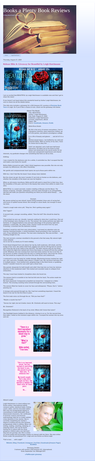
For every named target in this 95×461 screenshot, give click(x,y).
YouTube (37, 443)
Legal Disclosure (15, 55)
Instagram (29, 443)
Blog (14, 443)
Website (9, 443)
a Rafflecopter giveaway (33, 454)
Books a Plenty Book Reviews (36, 10)
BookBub (33, 444)
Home (6, 55)
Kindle (51, 123)
